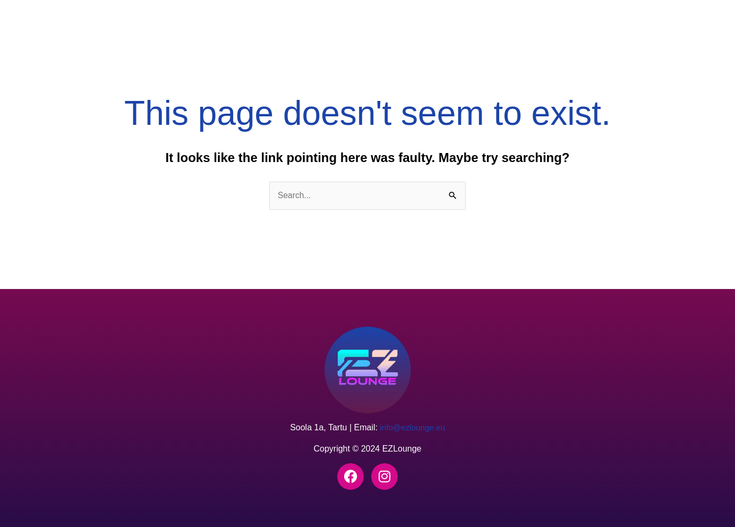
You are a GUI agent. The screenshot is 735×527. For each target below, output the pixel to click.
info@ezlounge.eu (412, 427)
